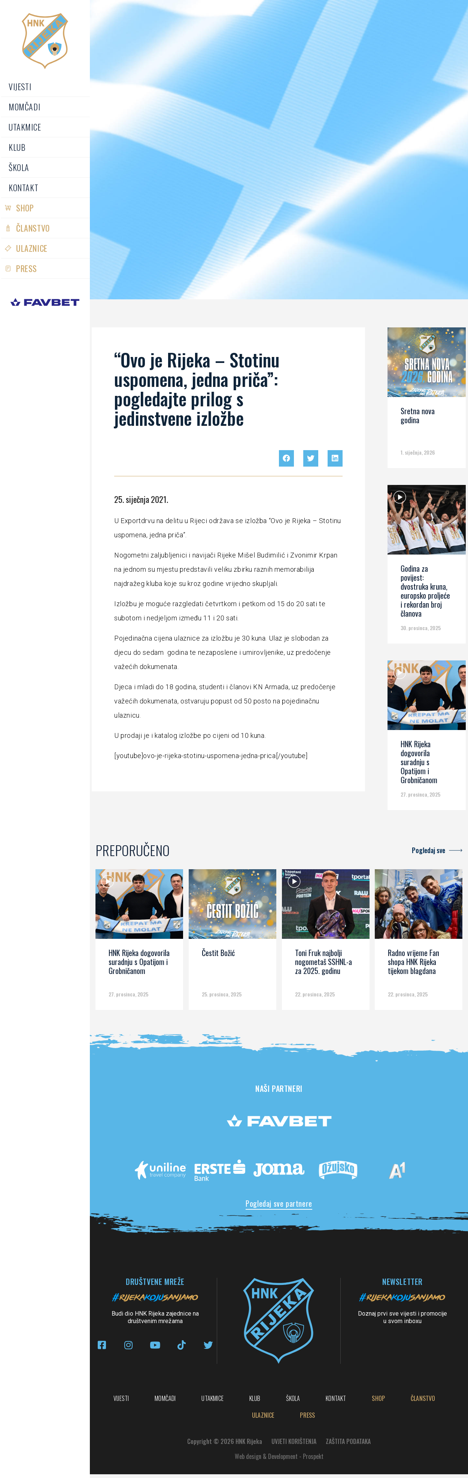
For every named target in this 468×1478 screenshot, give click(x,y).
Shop (25, 208)
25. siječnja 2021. (141, 499)
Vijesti (20, 86)
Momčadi (24, 107)
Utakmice (25, 127)
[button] (286, 458)
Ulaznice (32, 248)
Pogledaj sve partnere (279, 1203)
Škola (19, 167)
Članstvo (33, 228)
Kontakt (23, 187)
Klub (17, 147)
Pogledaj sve (428, 850)
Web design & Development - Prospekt (279, 1460)
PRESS (26, 268)
